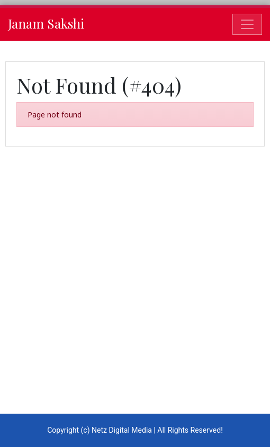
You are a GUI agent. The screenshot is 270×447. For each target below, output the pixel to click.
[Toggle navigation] (247, 24)
